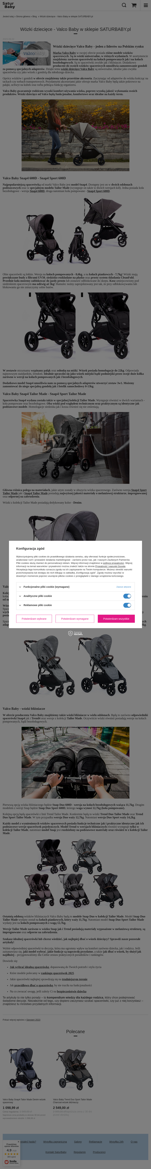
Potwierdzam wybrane (34, 618)
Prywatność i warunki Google (110, 566)
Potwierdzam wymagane (75, 618)
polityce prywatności (113, 563)
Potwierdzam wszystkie (116, 618)
